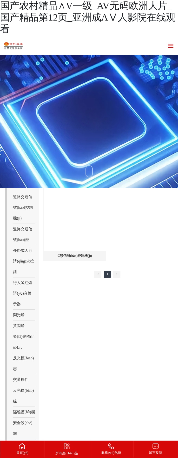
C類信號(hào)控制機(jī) (75, 256)
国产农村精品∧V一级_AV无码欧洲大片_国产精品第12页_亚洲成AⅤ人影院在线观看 (88, 17)
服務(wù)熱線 (111, 453)
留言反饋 (155, 453)
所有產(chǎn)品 (66, 453)
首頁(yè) (22, 453)
